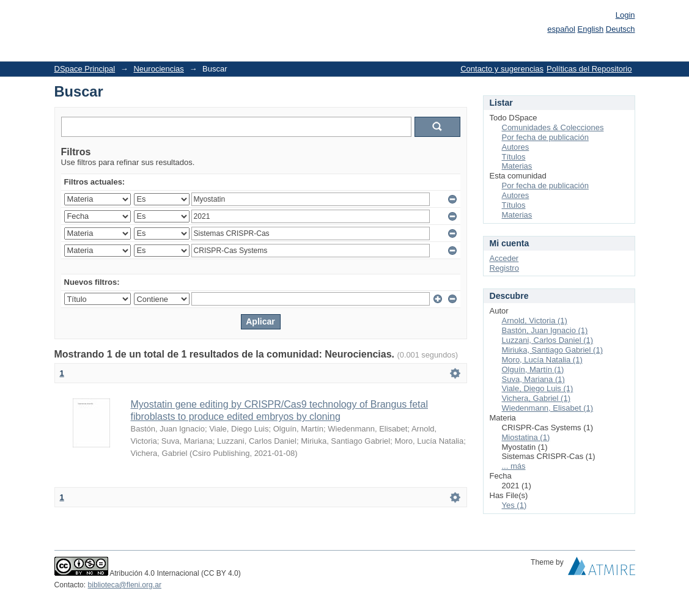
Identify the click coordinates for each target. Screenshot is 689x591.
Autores (515, 147)
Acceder (504, 258)
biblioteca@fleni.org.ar (124, 585)
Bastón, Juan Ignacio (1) (545, 330)
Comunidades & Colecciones (553, 127)
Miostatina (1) (526, 437)
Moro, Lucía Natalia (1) (542, 359)
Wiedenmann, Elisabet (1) (548, 408)
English (591, 29)
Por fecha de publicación (545, 137)
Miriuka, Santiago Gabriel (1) (552, 349)
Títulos (514, 156)
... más (514, 466)
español (561, 29)
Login (625, 15)
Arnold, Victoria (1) (534, 320)
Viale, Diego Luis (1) (537, 388)
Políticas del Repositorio (589, 68)
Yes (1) (514, 505)
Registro (504, 268)
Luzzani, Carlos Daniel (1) (548, 340)
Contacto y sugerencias (501, 68)
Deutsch (620, 29)
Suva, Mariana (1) (533, 379)
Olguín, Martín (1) (533, 369)
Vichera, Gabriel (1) (536, 398)
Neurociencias (158, 68)
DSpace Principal (85, 68)
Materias (517, 166)
